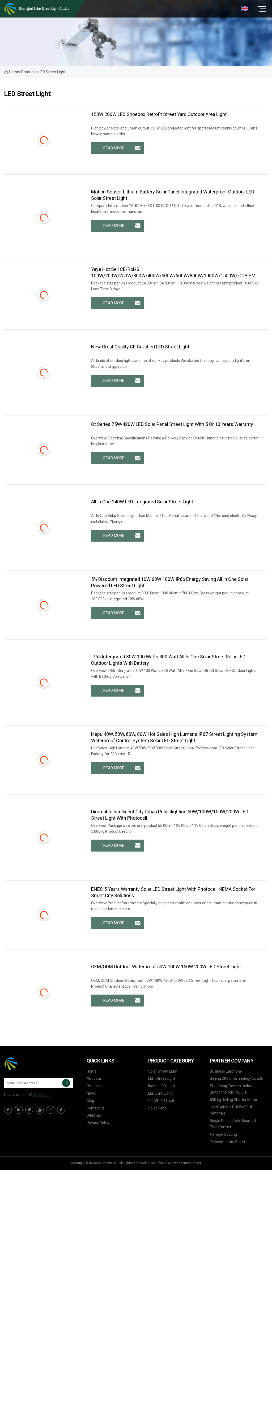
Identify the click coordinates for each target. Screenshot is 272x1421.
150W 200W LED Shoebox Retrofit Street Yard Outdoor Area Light (159, 114)
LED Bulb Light (160, 1093)
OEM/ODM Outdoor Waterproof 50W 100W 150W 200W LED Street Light (166, 966)
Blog (90, 1101)
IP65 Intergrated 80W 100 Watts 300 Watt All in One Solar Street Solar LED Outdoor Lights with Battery (168, 660)
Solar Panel (157, 1108)
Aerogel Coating (223, 1134)
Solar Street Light (162, 1071)
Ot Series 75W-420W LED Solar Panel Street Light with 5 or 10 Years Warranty (172, 424)
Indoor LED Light (161, 1086)
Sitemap (94, 1115)
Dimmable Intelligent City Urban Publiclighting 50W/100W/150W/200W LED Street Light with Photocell (169, 815)
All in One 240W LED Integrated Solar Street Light (142, 501)
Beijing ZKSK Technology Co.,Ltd (236, 1078)
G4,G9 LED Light (161, 1101)
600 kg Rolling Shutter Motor (233, 1100)
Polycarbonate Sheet (227, 1142)
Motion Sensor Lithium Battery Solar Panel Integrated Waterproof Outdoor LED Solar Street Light (172, 195)
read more (113, 148)
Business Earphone (226, 1071)
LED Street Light (161, 1078)
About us (94, 1078)
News (91, 1093)
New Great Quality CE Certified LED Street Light (140, 346)
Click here (41, 1095)
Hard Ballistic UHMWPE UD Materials (231, 1110)
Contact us (96, 1108)
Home (11, 72)
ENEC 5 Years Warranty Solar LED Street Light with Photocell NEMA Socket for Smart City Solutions (173, 892)
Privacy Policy (98, 1123)
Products (28, 72)
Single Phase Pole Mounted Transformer (233, 1123)
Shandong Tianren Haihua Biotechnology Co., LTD (231, 1089)
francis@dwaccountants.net (180, 1163)
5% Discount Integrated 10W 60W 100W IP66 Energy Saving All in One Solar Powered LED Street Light (169, 582)
